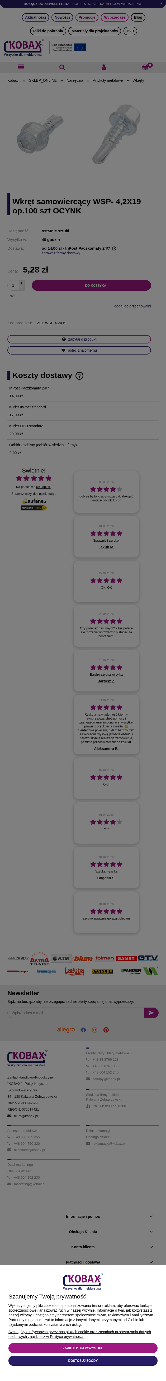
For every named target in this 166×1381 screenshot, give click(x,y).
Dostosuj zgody (83, 1361)
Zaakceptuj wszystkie (83, 1348)
